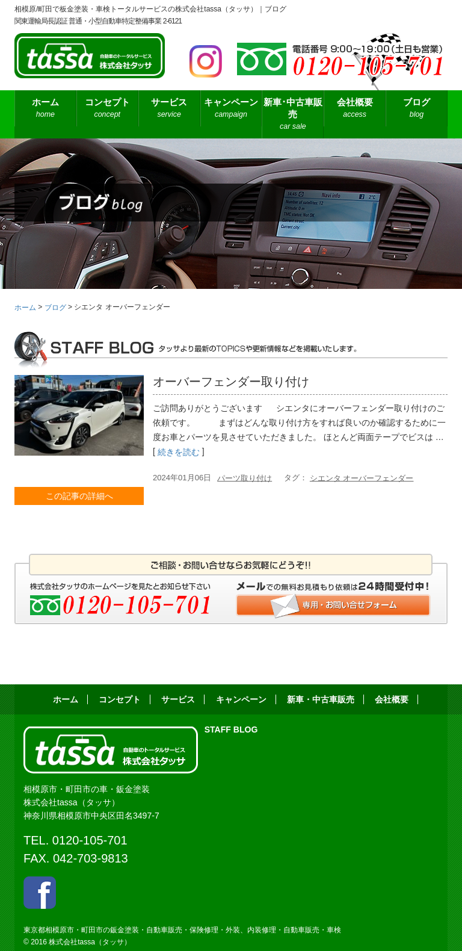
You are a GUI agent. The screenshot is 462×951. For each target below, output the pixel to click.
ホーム (45, 108)
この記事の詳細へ (79, 496)
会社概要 (354, 108)
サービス (169, 108)
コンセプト (107, 108)
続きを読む (179, 452)
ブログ (416, 108)
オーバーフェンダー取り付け (231, 381)
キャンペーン (231, 108)
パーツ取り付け (244, 477)
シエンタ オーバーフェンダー (362, 477)
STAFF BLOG (231, 729)
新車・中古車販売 (320, 699)
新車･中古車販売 (292, 114)
